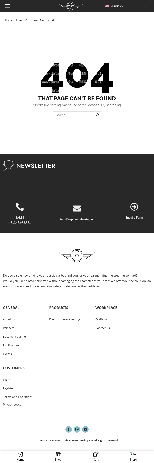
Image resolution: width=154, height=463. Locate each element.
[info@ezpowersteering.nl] (77, 226)
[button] (127, 6)
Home (9, 20)
